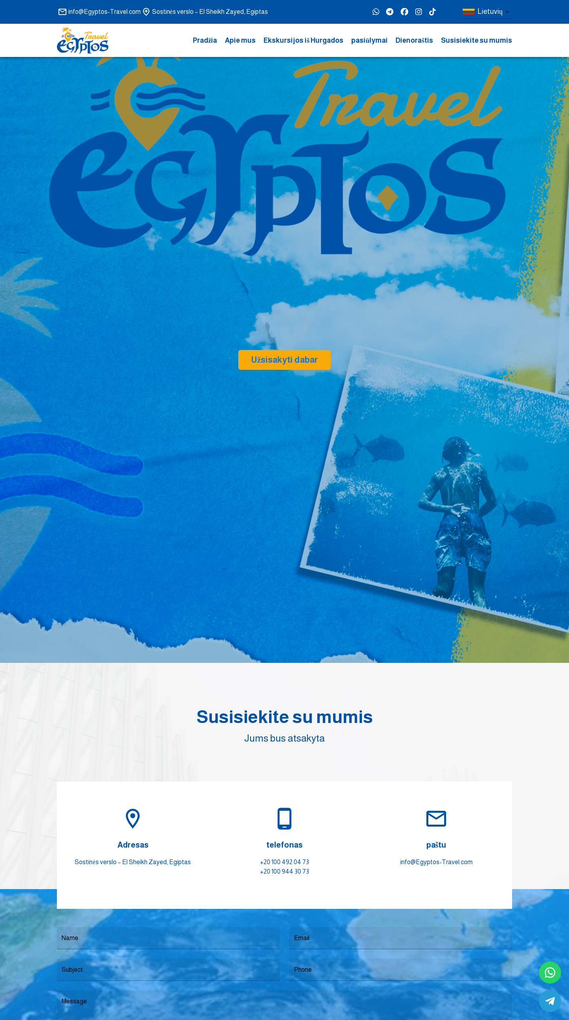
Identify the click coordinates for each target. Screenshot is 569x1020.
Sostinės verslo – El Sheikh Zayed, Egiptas (132, 862)
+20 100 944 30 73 (284, 871)
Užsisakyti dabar (284, 360)
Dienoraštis (414, 40)
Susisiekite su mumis (476, 40)
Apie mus (240, 40)
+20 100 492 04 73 (284, 862)
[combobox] (487, 12)
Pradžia (205, 40)
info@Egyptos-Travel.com (436, 862)
